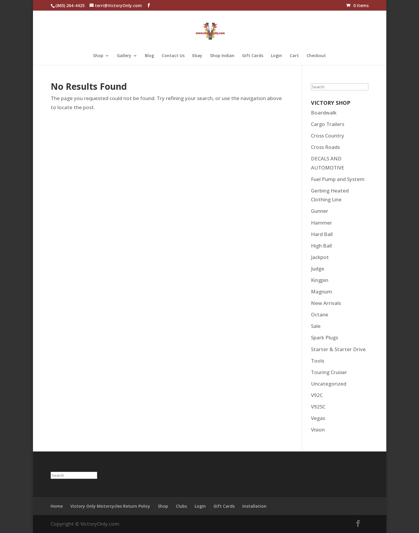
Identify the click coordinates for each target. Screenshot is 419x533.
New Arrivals (326, 303)
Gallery (124, 56)
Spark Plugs (324, 337)
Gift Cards (252, 56)
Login (276, 56)
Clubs (181, 506)
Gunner (319, 210)
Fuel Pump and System (338, 179)
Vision (318, 429)
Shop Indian (222, 56)
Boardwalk (324, 112)
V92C (317, 395)
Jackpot (320, 257)
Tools (317, 360)
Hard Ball (322, 234)
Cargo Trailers (327, 124)
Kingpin (319, 280)
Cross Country (327, 135)
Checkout (316, 56)
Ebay (197, 56)
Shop (98, 56)
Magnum (321, 291)
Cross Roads (325, 147)
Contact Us (173, 56)
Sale (316, 326)
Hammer (321, 222)
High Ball (321, 245)
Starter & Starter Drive (338, 349)
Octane (319, 314)
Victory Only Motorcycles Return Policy (110, 506)
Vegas (318, 418)
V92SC (318, 406)
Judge (317, 268)
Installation (254, 506)
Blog (149, 56)
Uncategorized (328, 383)
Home (57, 506)
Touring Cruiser (329, 372)
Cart (294, 56)
